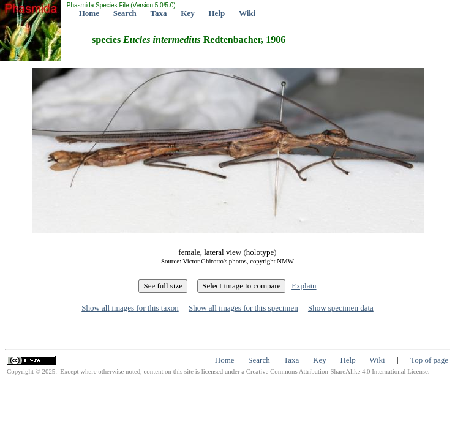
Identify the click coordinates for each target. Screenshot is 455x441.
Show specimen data (341, 307)
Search (125, 13)
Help (216, 13)
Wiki (247, 13)
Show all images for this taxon (130, 307)
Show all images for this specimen (243, 307)
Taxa (159, 13)
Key (187, 13)
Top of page (429, 359)
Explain (303, 285)
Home (89, 13)
